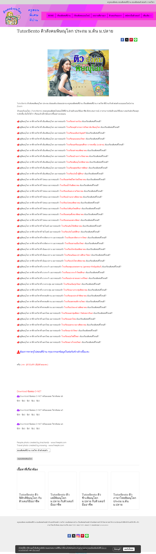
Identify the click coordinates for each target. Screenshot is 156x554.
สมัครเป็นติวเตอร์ (132, 16)
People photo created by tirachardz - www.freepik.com (41, 442)
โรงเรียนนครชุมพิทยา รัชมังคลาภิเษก (78, 313)
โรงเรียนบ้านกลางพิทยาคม (71, 197)
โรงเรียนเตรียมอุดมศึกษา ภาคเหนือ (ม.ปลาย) (85, 144)
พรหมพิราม (47, 295)
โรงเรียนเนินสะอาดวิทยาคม (72, 191)
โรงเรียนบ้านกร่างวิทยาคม (77, 156)
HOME (51, 16)
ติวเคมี (129, 522)
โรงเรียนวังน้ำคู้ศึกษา (75, 173)
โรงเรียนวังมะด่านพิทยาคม (75, 307)
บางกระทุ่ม (47, 284)
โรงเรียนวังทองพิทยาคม (70, 202)
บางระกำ (46, 266)
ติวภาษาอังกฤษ (116, 522)
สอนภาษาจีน (64, 525)
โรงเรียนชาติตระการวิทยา (76, 237)
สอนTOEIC (72, 525)
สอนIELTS (88, 525)
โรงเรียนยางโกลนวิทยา (72, 342)
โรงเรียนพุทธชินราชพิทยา (77, 168)
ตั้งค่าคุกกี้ (117, 549)
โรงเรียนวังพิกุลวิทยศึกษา (71, 208)
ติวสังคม (56, 525)
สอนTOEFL (80, 525)
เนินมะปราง (47, 249)
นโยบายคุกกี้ (36, 550)
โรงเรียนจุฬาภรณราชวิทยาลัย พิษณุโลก (83, 127)
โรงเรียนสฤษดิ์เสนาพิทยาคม (72, 214)
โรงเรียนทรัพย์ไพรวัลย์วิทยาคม (73, 179)
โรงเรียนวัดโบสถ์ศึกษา (71, 232)
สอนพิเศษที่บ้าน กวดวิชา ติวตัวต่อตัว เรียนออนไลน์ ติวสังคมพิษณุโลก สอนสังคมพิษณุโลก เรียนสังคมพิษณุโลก (33, 450)
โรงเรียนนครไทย (69, 319)
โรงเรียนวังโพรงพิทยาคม (75, 261)
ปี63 (38, 428)
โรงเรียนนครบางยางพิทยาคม (74, 324)
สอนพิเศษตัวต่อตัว (42, 522)
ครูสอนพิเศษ (21, 522)
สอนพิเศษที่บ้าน (31, 522)
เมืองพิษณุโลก (48, 121)
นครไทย (46, 313)
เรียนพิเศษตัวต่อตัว (84, 522)
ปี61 (28, 428)
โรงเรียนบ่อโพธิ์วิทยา (71, 336)
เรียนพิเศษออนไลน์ (82, 16)
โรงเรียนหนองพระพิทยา (70, 220)
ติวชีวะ (134, 522)
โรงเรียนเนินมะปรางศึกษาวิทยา (77, 255)
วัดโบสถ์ (46, 226)
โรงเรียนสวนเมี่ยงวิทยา (75, 243)
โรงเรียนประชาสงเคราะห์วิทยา (75, 278)
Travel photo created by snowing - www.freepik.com (40, 445)
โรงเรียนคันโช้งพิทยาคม (72, 226)
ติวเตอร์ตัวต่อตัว (54, 522)
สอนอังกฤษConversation (100, 525)
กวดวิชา (62, 522)
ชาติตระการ (47, 237)
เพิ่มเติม (147, 16)
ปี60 (23, 428)
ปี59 (18, 401)
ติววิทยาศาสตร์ (106, 522)
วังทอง (45, 179)
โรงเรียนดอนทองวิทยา (76, 139)
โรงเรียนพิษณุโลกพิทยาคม (77, 162)
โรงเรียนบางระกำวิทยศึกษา (74, 272)
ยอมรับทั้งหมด (128, 549)
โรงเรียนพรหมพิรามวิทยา (75, 301)
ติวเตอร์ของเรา (115, 16)
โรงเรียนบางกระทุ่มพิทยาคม (76, 290)
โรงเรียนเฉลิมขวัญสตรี (76, 133)
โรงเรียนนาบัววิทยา (70, 330)
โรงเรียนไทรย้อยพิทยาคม (75, 249)
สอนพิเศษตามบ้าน (71, 522)
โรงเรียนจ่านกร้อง (74, 121)
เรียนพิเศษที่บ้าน (64, 16)
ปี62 (33, 428)
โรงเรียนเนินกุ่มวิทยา (73, 284)
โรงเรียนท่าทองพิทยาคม (76, 150)
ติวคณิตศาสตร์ (95, 522)
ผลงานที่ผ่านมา (99, 16)
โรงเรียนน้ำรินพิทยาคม (70, 185)
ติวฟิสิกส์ (124, 522)
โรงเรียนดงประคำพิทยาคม (75, 295)
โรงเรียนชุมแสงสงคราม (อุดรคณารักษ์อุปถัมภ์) (82, 266)
